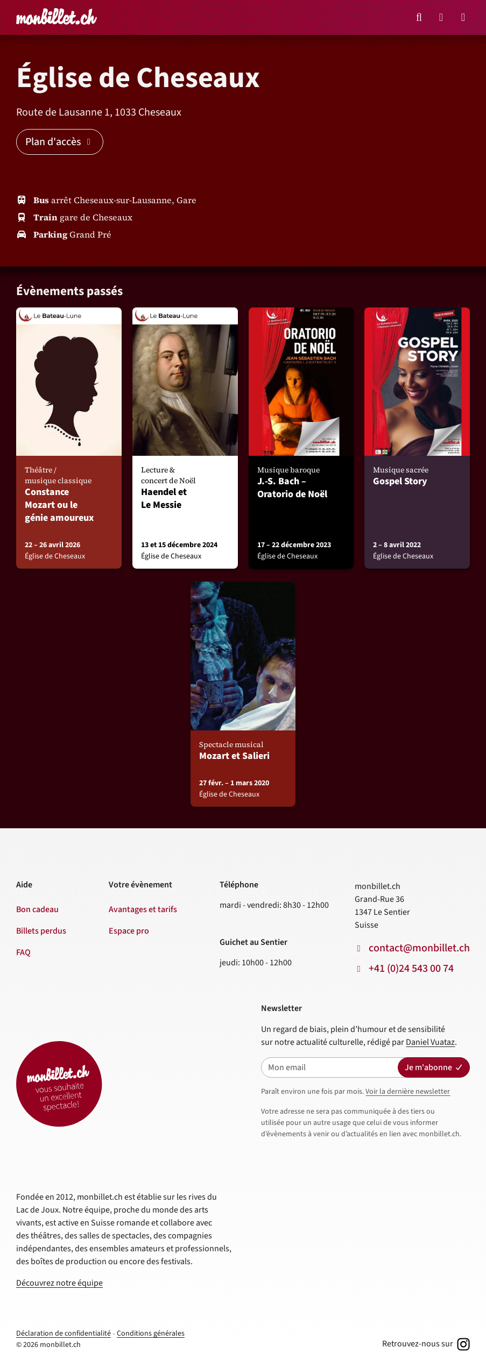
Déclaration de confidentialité (63, 1333)
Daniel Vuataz (430, 1042)
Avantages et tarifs (143, 909)
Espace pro (129, 931)
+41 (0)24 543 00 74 (411, 968)
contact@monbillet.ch (419, 948)
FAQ (23, 952)
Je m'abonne (434, 1067)
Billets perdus (41, 931)
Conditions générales (151, 1333)
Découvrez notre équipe (59, 1283)
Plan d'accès (59, 141)
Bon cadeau (37, 909)
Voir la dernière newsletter (407, 1091)
